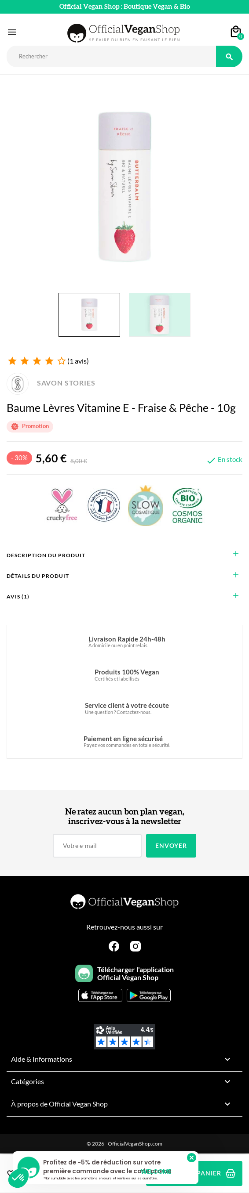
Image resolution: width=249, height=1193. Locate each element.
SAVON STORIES (51, 382)
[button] (18, 1178)
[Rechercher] (111, 56)
